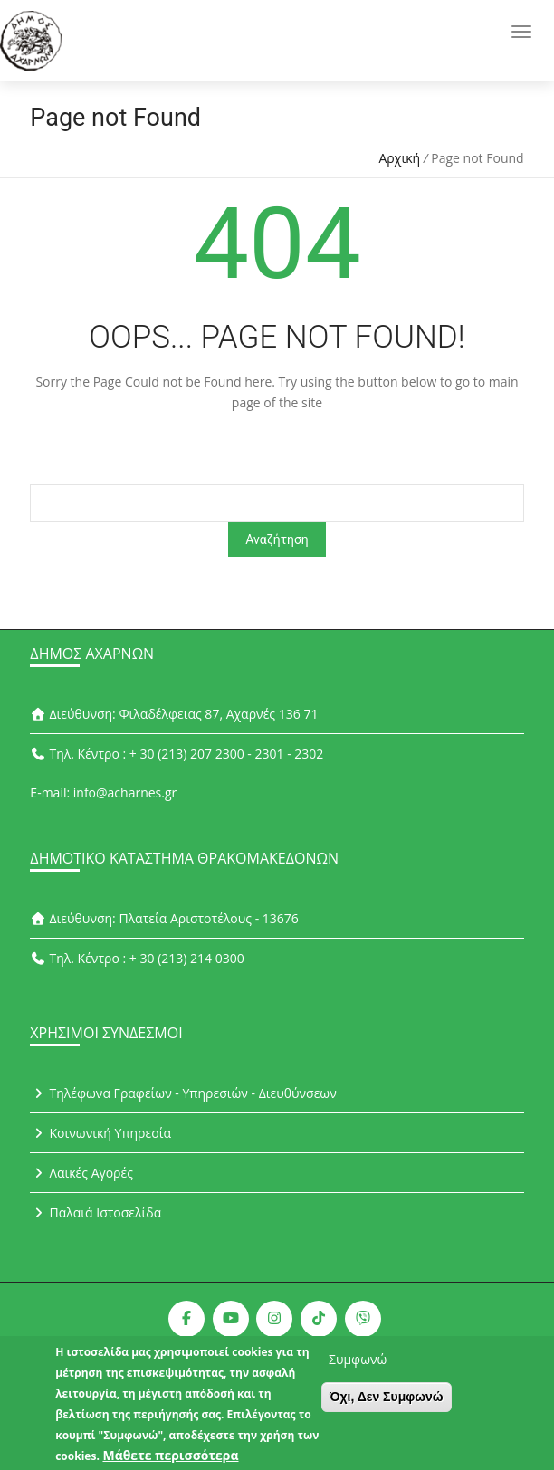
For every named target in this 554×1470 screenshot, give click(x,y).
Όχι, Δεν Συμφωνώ (387, 1405)
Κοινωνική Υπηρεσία (100, 1132)
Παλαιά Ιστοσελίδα (95, 1212)
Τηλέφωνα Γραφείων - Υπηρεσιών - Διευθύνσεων (183, 1093)
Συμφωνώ (358, 1367)
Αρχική (400, 158)
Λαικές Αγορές (81, 1172)
